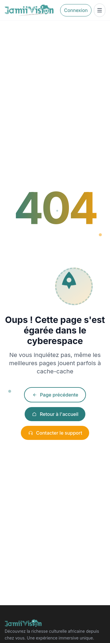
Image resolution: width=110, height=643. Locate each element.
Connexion (76, 10)
